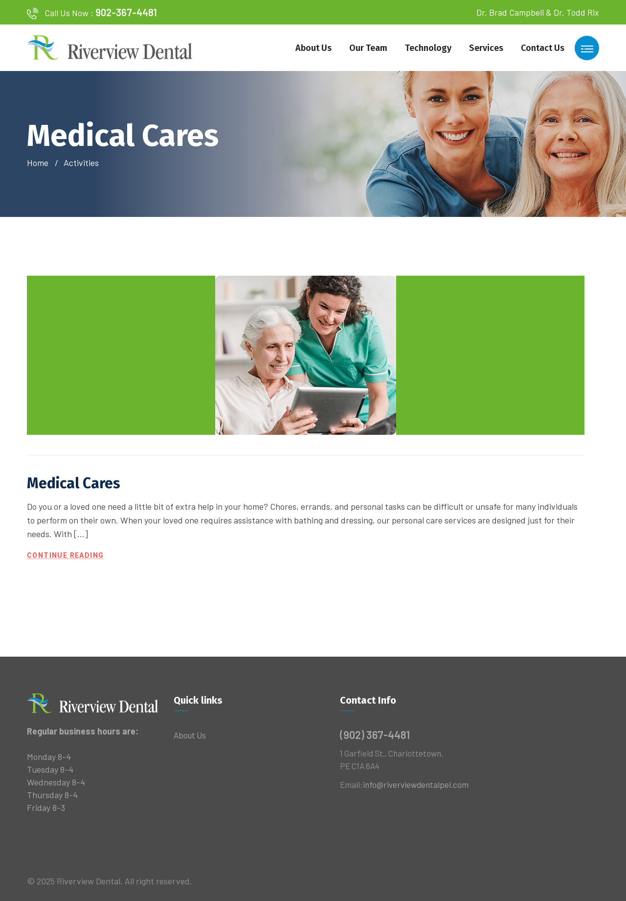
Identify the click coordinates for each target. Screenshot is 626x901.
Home (39, 162)
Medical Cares (73, 483)
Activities (81, 162)
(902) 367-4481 (375, 734)
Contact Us (542, 48)
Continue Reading (65, 555)
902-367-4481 (126, 12)
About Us (313, 48)
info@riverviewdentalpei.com (416, 784)
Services (486, 48)
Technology (428, 48)
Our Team (368, 48)
